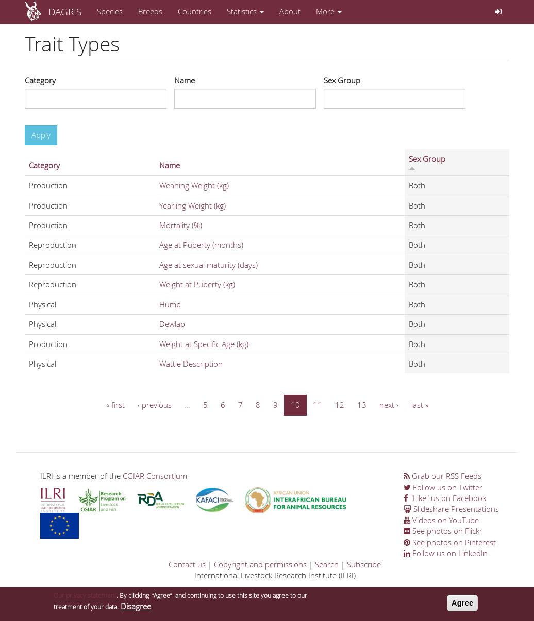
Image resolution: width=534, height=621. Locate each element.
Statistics (245, 11)
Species (110, 11)
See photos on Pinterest (450, 542)
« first (115, 405)
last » (419, 405)
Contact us (187, 564)
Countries (194, 11)
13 (361, 405)
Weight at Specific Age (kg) (203, 344)
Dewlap (172, 324)
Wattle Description (191, 363)
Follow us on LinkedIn (446, 553)
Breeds (150, 11)
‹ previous (155, 405)
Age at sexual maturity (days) (208, 265)
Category (40, 80)
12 (339, 405)
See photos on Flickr (443, 531)
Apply (41, 135)
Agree (463, 604)
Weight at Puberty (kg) (197, 284)
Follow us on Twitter (443, 487)
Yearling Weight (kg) (192, 205)
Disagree (136, 608)
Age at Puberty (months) (201, 244)
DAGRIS (64, 11)
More (329, 11)
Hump (170, 304)
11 (317, 405)
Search (327, 564)
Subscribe (364, 564)
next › (388, 405)
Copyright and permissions (260, 564)
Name (184, 80)
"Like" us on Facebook (445, 498)
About (290, 11)
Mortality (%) (180, 225)
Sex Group (342, 80)
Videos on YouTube (441, 520)
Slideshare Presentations (451, 509)
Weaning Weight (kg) (194, 185)
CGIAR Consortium (155, 476)
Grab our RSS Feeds (442, 476)
